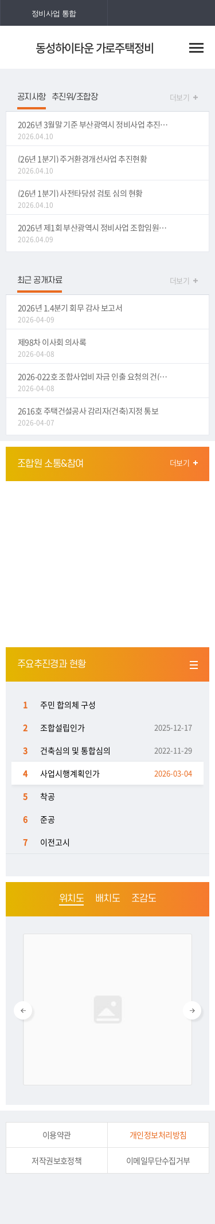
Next (192, 1010)
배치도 (107, 899)
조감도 (143, 899)
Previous (23, 1010)
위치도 (71, 899)
